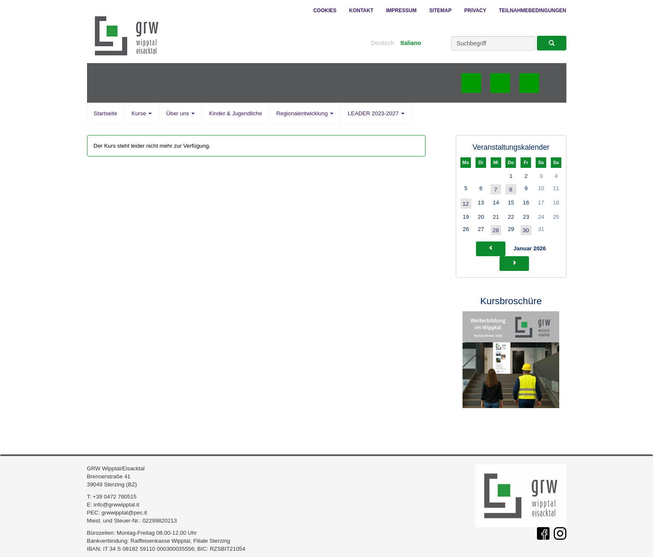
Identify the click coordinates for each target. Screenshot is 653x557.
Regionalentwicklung (304, 113)
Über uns (180, 113)
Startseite (105, 113)
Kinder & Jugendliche (235, 113)
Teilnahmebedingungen (532, 10)
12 (466, 204)
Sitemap (440, 10)
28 (496, 230)
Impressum (401, 10)
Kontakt (361, 10)
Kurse (142, 113)
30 (526, 230)
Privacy (475, 10)
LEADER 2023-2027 (376, 113)
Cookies (324, 10)
